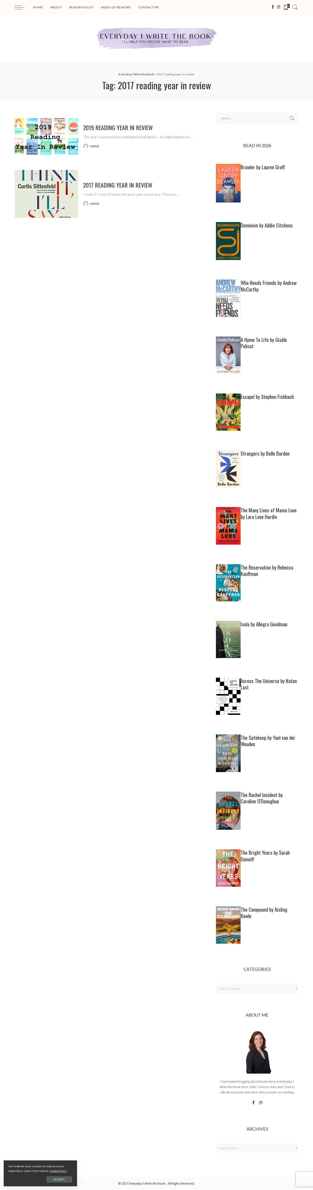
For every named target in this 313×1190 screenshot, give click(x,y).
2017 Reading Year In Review (117, 184)
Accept (59, 1179)
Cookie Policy (58, 1171)
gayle (94, 146)
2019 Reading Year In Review (118, 127)
